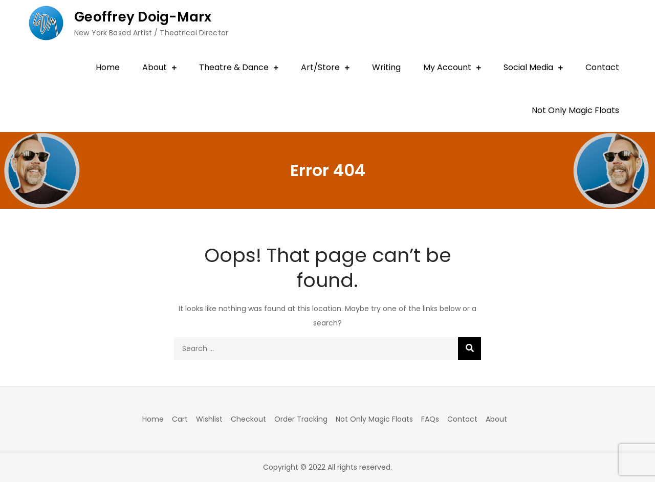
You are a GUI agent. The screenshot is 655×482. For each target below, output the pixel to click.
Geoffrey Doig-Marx (143, 17)
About (154, 67)
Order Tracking (301, 419)
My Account (447, 67)
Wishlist (209, 419)
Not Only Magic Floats (575, 110)
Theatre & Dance (234, 67)
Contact (602, 67)
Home (108, 67)
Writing (386, 67)
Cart (180, 419)
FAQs (430, 419)
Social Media (528, 67)
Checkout (248, 419)
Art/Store (320, 67)
